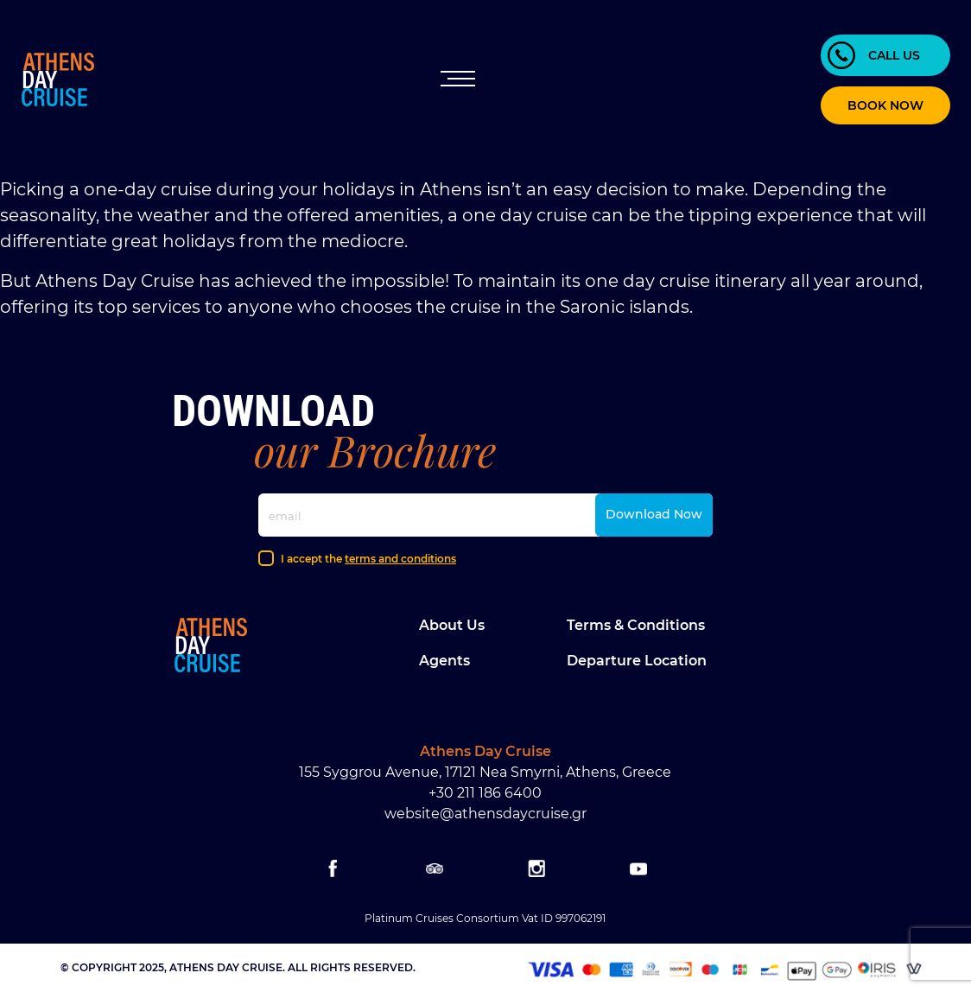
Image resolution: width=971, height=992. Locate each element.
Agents (444, 660)
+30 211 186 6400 (485, 793)
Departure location (637, 660)
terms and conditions (400, 558)
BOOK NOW (885, 105)
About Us (452, 625)
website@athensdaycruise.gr (485, 813)
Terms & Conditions (636, 625)
